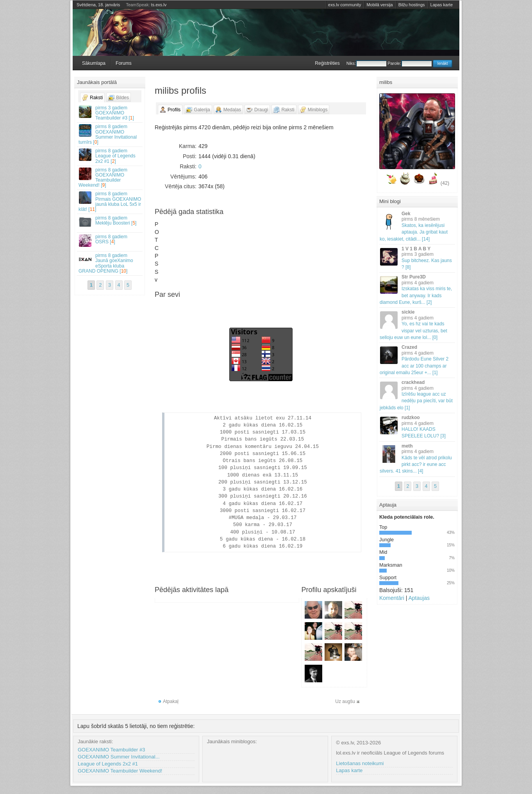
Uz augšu (345, 701)
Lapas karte (441, 4)
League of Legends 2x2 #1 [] (110, 156)
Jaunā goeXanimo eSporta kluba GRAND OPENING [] (110, 263)
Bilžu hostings (411, 4)
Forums (124, 63)
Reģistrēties (327, 63)
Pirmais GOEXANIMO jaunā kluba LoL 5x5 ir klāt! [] (110, 201)
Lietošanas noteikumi (360, 763)
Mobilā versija (379, 4)
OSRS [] (110, 240)
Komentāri (391, 598)
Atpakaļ (171, 701)
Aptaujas (418, 598)
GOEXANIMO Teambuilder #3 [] (110, 113)
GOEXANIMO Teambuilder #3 (111, 750)
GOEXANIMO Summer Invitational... (119, 757)
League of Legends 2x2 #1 (108, 764)
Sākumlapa (93, 63)
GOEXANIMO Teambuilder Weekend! (120, 771)
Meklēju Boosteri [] (110, 221)
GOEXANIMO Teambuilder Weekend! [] (110, 177)
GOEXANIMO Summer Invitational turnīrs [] (110, 134)
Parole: (409, 63)
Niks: (366, 63)
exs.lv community (344, 4)
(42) (445, 183)
